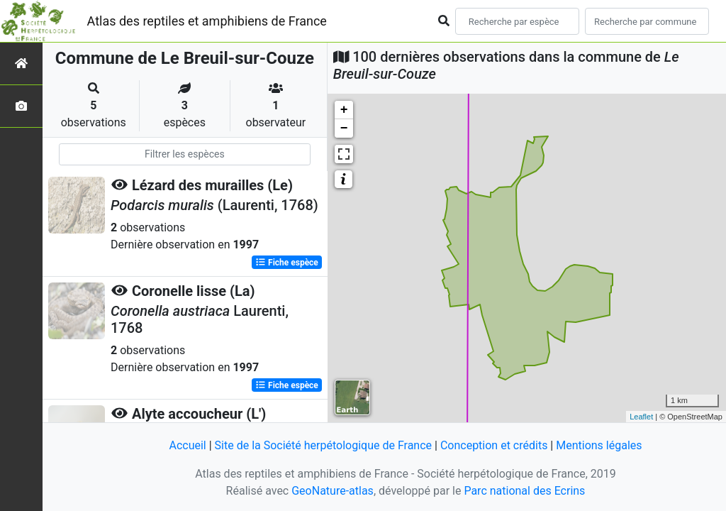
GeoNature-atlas (332, 491)
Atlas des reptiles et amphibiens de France (207, 20)
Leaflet (641, 416)
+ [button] (344, 110)
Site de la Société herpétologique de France (323, 445)
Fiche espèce (286, 263)
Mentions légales (599, 445)
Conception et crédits (494, 445)
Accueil (187, 445)
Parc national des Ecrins (524, 491)
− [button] (344, 128)
